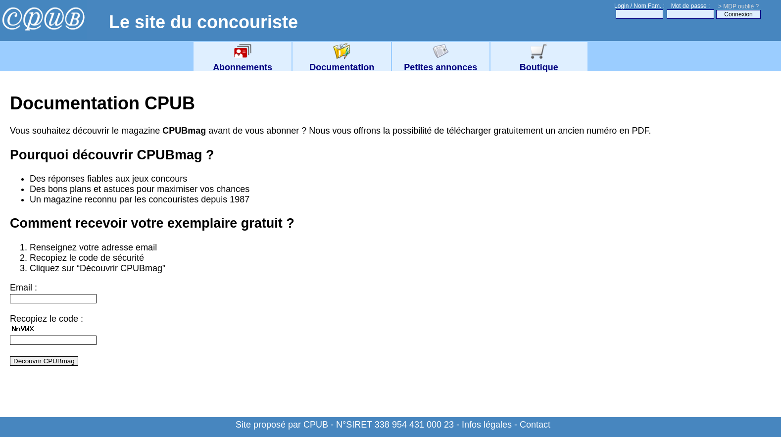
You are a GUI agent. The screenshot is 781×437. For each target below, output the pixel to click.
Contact (535, 425)
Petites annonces (440, 62)
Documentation (341, 62)
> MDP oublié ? (738, 6)
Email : (23, 287)
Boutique (539, 62)
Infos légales (487, 425)
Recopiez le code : (46, 319)
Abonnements (242, 62)
